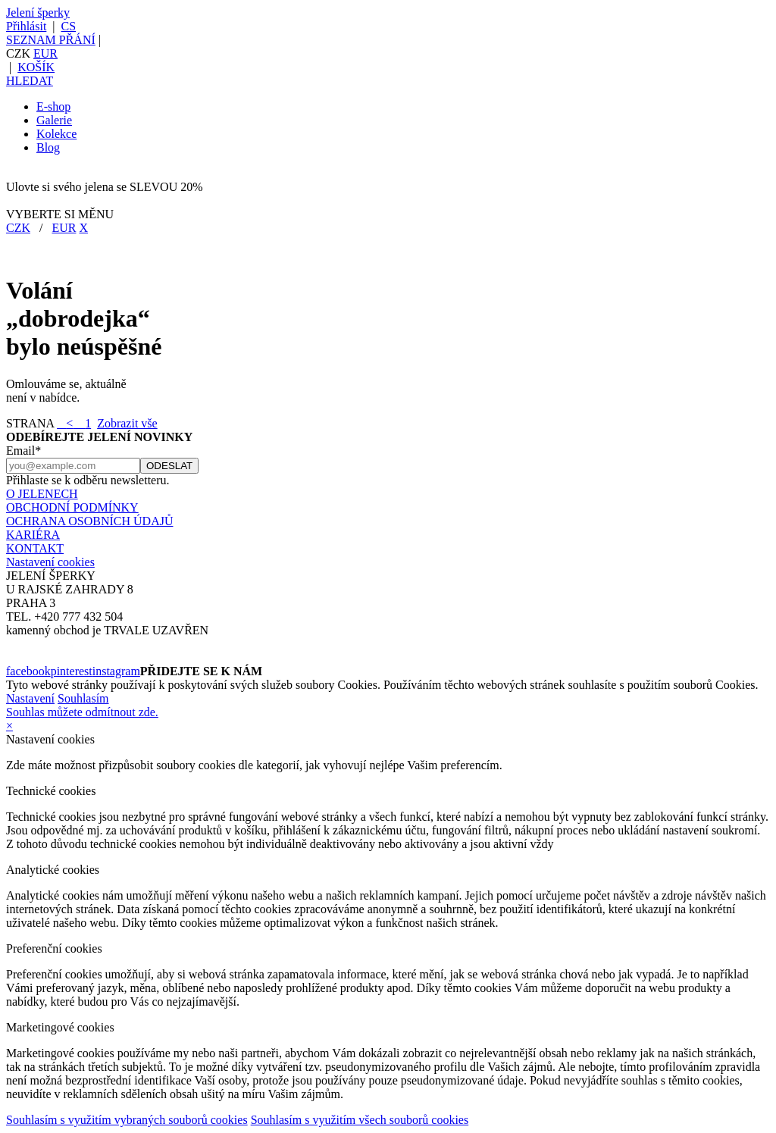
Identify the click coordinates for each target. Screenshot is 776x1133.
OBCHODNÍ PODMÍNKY (72, 507)
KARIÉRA (33, 534)
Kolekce (56, 133)
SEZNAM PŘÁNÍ (50, 39)
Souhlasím (83, 698)
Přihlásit (26, 26)
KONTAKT (35, 548)
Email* (23, 450)
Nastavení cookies (50, 562)
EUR (45, 53)
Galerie (54, 120)
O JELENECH (42, 493)
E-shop (53, 106)
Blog (48, 147)
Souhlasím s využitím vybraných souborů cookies (127, 1119)
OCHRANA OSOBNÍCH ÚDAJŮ (89, 521)
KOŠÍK (36, 67)
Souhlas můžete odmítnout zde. (82, 712)
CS (69, 26)
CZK (18, 227)
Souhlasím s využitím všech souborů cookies (360, 1119)
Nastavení (30, 698)
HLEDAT (29, 80)
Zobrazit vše (127, 423)
